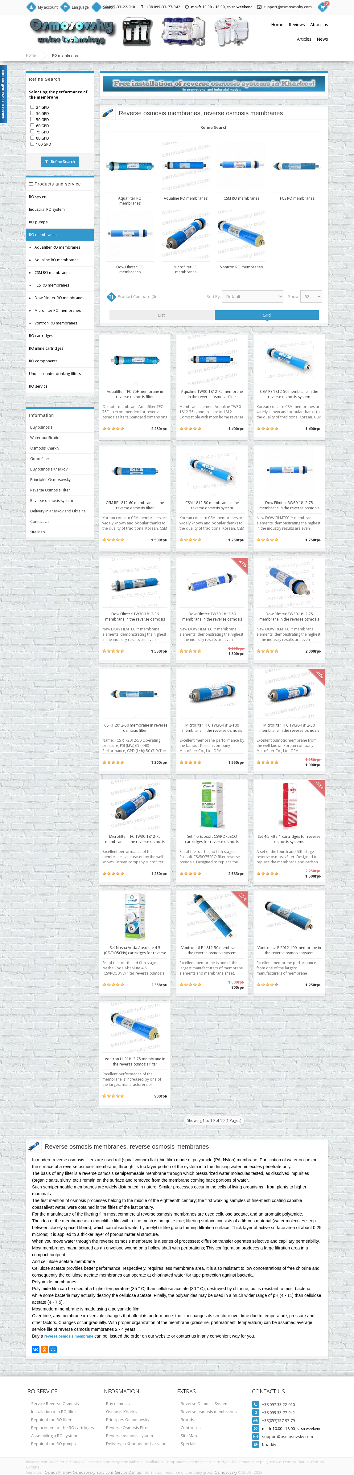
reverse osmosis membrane (68, 1336)
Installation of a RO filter (53, 1411)
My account (48, 7)
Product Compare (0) (137, 296)
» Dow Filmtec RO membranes (56, 297)
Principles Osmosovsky (50, 479)
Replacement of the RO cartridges (62, 1427)
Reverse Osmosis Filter (50, 490)
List (161, 315)
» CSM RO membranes (49, 272)
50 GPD (42, 119)
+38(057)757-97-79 (278, 1420)
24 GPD (42, 107)
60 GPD (42, 125)
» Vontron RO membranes (53, 323)
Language (80, 7)
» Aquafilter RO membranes (54, 247)
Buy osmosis (41, 427)
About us (319, 24)
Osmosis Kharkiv (44, 448)
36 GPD (42, 113)
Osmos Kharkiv (58, 1472)
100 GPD (43, 144)
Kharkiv (269, 1444)
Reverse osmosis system (51, 500)
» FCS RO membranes (49, 285)
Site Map (37, 532)
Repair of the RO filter (51, 1419)
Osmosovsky (84, 1472)
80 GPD (42, 138)
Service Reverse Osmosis (55, 1403)
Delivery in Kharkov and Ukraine (58, 511)
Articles (304, 39)
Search (109, 7)
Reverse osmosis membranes (209, 1411)
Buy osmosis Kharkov (49, 469)
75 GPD (42, 132)
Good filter (39, 458)
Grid (267, 315)
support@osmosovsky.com (288, 7)
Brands (187, 1419)
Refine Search (60, 161)
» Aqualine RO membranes (53, 260)
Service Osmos (128, 1472)
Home (277, 24)
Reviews (297, 24)
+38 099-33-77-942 (163, 7)
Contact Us (39, 521)
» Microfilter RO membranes (55, 310)
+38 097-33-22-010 (278, 1404)
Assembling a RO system (54, 1435)
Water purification (46, 437)
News (322, 39)
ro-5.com (105, 1472)
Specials (188, 1443)
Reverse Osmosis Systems (206, 1403)
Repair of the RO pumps (53, 1443)
